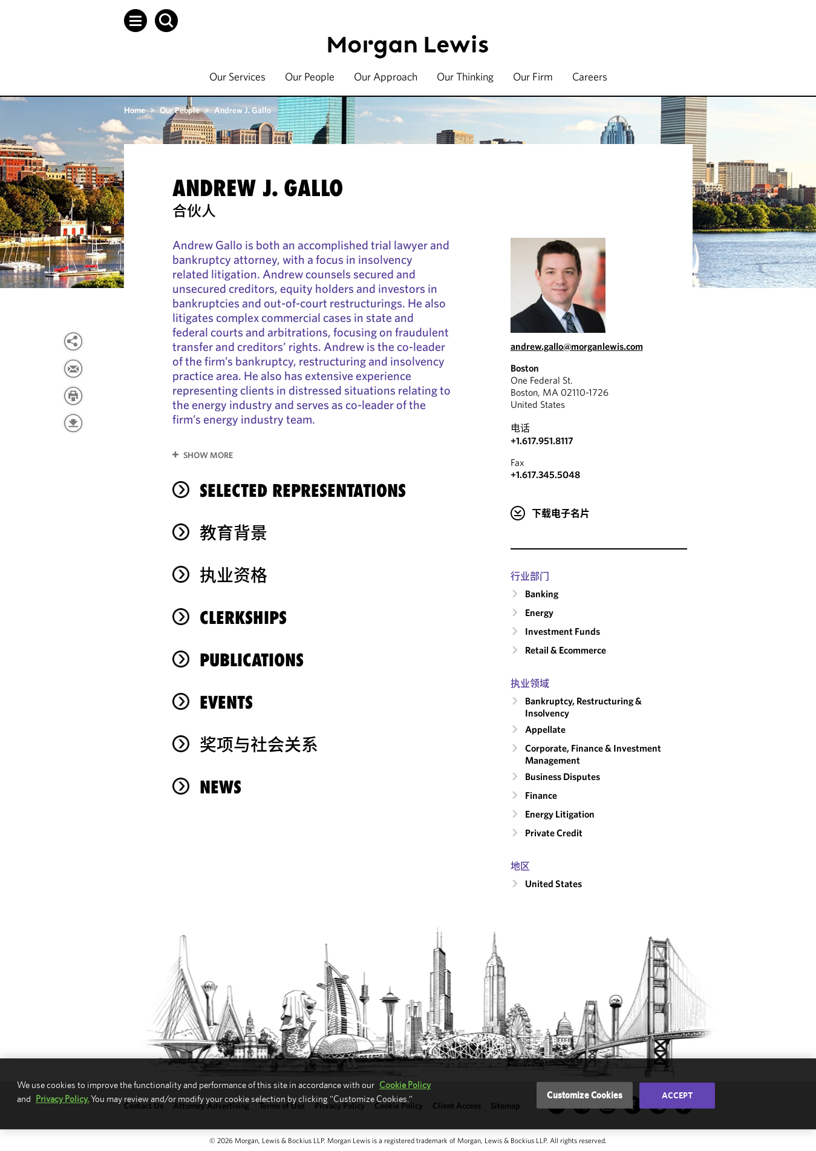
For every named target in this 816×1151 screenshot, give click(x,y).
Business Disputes (562, 776)
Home (134, 110)
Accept (677, 1095)
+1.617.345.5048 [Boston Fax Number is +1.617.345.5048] (545, 474)
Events (226, 702)
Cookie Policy (405, 1084)
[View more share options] (73, 341)
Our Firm (533, 77)
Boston (525, 368)
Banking (541, 594)
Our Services (237, 77)
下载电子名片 (561, 513)
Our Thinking (465, 77)
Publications (252, 660)
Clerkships (243, 617)
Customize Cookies (584, 1095)
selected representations (303, 490)
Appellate (545, 729)
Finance (541, 795)
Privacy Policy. (62, 1098)
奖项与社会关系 (259, 744)
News (220, 787)
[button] (135, 20)
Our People (310, 77)
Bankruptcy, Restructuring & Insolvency (583, 707)
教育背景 (233, 532)
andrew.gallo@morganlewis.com (577, 346)
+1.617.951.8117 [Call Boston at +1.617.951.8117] (542, 440)
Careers (589, 77)
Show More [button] (208, 455)
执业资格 (233, 575)
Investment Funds (562, 631)
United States (553, 883)
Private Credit (554, 833)
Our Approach (385, 77)
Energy (539, 612)
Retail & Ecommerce (565, 650)
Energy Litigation (560, 814)
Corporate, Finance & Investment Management (593, 754)
